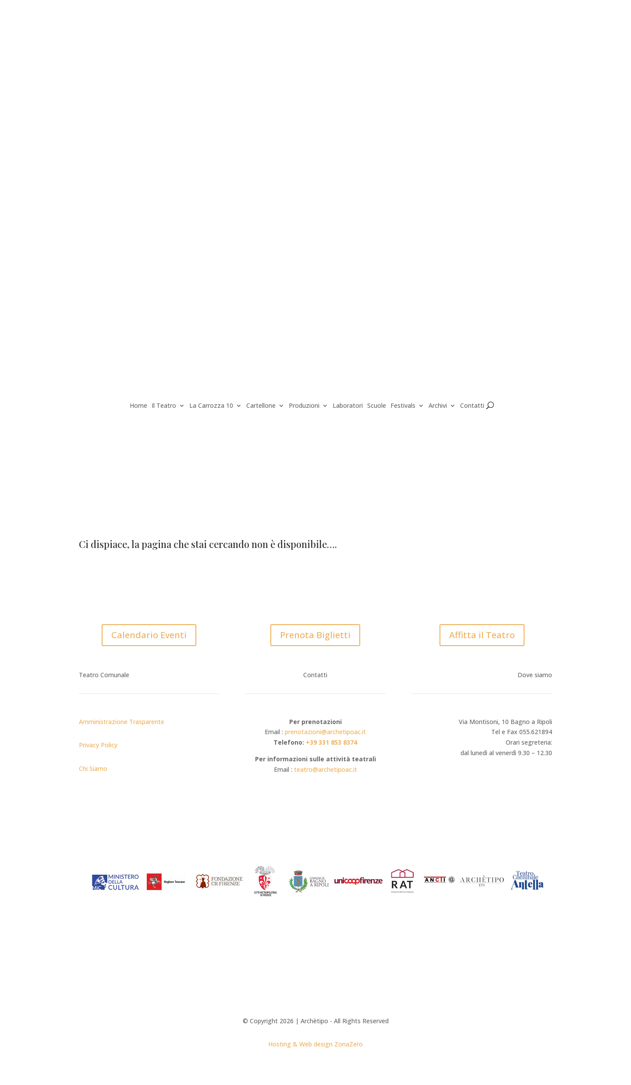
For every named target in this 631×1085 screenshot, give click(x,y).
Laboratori (348, 406)
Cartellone (261, 406)
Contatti (472, 406)
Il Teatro (164, 406)
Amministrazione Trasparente (121, 721)
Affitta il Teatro (482, 635)
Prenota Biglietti (315, 635)
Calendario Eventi (149, 635)
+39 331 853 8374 (331, 742)
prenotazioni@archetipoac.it (325, 732)
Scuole (376, 406)
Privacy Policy (98, 745)
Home (138, 406)
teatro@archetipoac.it (325, 769)
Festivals (402, 406)
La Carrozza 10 (211, 406)
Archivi (438, 406)
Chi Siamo (93, 768)
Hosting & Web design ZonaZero (315, 1044)
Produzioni (304, 406)
